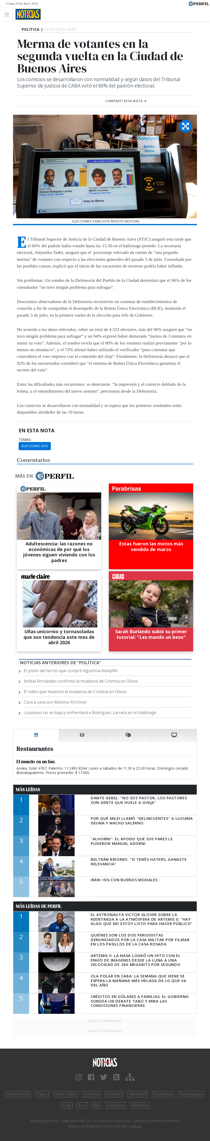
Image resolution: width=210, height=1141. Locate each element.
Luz (82, 1105)
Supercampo (191, 1094)
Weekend (137, 1094)
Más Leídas (28, 790)
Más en (44, 476)
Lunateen (116, 1105)
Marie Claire (66, 1094)
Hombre (114, 1094)
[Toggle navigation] (8, 14)
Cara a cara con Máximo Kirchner (55, 702)
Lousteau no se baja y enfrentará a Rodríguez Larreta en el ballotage (90, 712)
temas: (25, 439)
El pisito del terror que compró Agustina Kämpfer (71, 670)
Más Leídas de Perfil (38, 906)
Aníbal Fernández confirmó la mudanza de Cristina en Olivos (81, 681)
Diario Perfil (18, 1094)
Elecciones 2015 (34, 446)
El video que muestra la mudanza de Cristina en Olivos (75, 691)
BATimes (140, 1105)
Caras (42, 1094)
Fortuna (92, 1094)
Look (66, 1105)
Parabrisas (163, 1094)
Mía (96, 1105)
